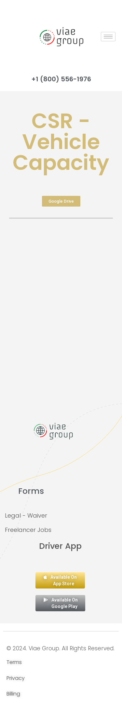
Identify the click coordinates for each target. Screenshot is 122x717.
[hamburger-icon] (108, 36)
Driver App (60, 546)
